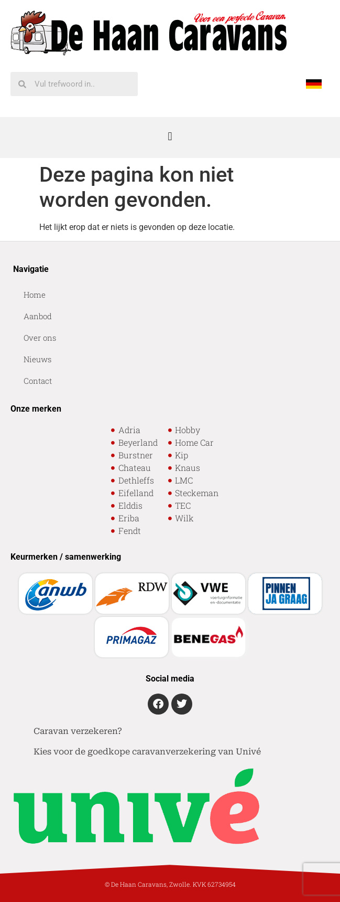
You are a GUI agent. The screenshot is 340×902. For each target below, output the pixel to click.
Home (35, 294)
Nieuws (37, 359)
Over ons (40, 337)
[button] (170, 136)
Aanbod (38, 316)
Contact (38, 380)
